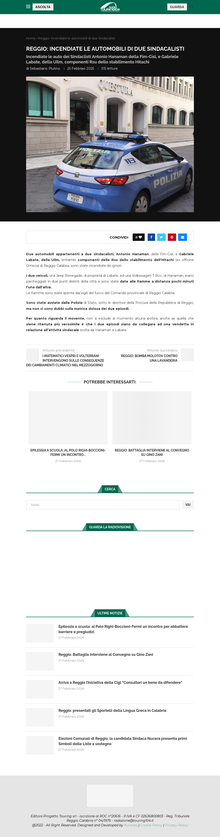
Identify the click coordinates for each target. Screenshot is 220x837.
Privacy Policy (176, 825)
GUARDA (177, 7)
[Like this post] (140, 237)
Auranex (131, 825)
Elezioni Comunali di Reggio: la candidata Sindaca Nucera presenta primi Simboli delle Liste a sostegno (122, 741)
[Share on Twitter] (161, 237)
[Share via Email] (182, 237)
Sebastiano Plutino (45, 68)
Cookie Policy (151, 825)
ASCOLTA (43, 7)
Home (31, 38)
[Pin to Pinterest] (172, 237)
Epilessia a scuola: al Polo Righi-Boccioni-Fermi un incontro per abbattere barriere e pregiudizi (123, 629)
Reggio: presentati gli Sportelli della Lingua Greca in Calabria (112, 710)
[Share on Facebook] (151, 237)
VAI (187, 505)
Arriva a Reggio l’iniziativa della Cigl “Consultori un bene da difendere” (120, 682)
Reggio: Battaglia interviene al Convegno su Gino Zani (105, 654)
